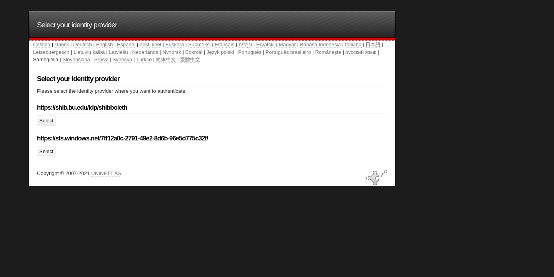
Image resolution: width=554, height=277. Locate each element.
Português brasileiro (288, 52)
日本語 (372, 44)
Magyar (287, 44)
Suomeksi (199, 44)
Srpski (101, 59)
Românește (328, 52)
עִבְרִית (245, 44)
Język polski (220, 52)
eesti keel (150, 44)
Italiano (353, 44)
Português (249, 52)
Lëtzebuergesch (51, 52)
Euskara (174, 44)
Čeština (41, 44)
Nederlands (145, 52)
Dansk (62, 44)
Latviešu (118, 52)
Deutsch (82, 44)
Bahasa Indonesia (320, 44)
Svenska (122, 59)
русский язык (360, 52)
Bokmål (193, 52)
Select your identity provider (77, 25)
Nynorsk (171, 52)
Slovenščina (76, 59)
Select (46, 120)
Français (224, 44)
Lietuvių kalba (89, 52)
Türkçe (144, 59)
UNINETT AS (106, 173)
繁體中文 (190, 59)
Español (126, 44)
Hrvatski (265, 44)
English (104, 44)
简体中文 (166, 59)
